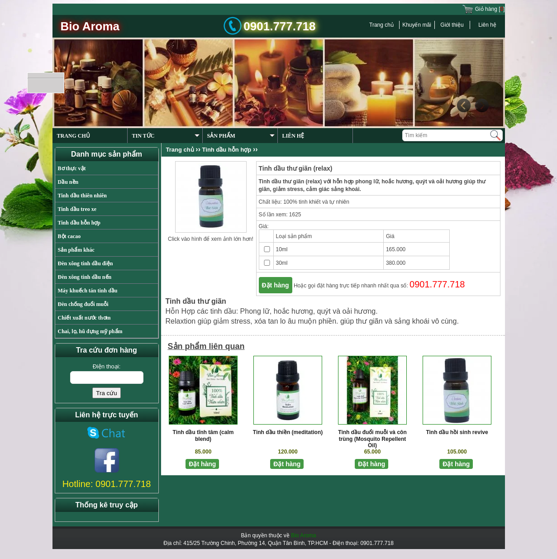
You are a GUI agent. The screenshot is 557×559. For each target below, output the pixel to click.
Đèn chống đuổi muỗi (83, 304)
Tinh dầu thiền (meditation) (288, 432)
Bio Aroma (303, 535)
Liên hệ (487, 25)
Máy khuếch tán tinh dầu (88, 290)
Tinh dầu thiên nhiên (82, 195)
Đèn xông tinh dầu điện (85, 263)
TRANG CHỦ (73, 136)
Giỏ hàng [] (483, 9)
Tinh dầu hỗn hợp (79, 223)
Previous (463, 105)
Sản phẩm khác (76, 250)
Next (481, 105)
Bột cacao (69, 236)
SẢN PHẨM (241, 136)
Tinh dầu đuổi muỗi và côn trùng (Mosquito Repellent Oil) (372, 439)
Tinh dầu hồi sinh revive (457, 432)
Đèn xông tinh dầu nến (85, 277)
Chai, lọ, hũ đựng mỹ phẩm (90, 331)
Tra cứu (106, 393)
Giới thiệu (451, 25)
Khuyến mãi (416, 25)
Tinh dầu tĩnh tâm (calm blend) (203, 435)
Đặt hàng (275, 285)
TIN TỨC (166, 136)
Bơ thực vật (72, 168)
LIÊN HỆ (293, 136)
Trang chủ (381, 25)
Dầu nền (68, 182)
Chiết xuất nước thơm (84, 318)
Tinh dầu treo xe (77, 209)
